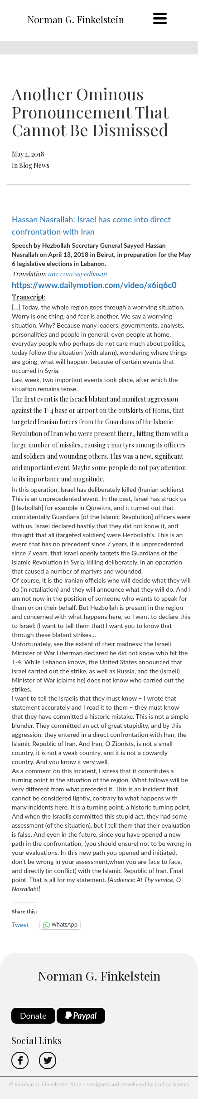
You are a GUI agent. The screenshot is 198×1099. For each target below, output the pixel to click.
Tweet (20, 924)
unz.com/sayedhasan (77, 274)
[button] (101, 898)
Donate (33, 1015)
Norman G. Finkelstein (75, 19)
